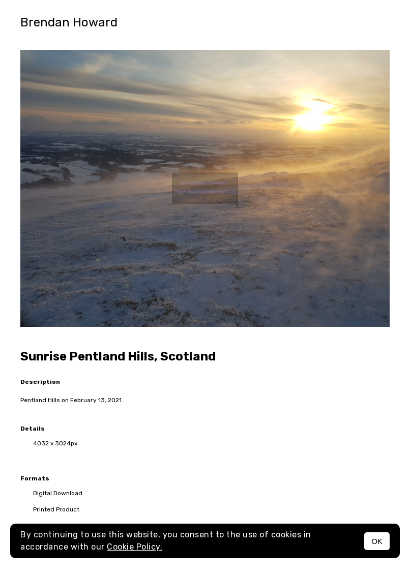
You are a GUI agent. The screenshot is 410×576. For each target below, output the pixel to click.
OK (377, 541)
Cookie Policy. (134, 547)
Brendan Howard (69, 22)
